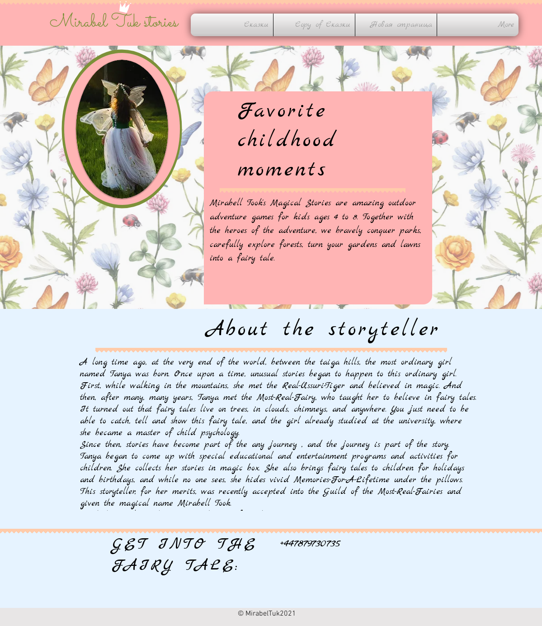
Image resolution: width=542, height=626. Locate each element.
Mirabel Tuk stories (114, 22)
